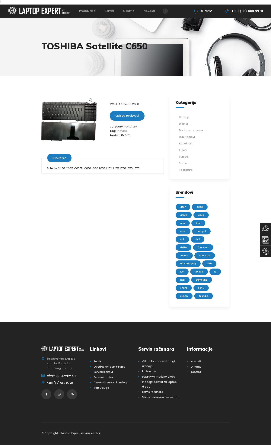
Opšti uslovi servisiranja (109, 367)
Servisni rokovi (103, 372)
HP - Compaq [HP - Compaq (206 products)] (188, 263)
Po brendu (149, 371)
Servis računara (152, 392)
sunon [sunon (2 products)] (184, 296)
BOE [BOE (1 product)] (198, 223)
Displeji (183, 124)
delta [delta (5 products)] (183, 247)
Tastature (130, 126)
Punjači (183, 157)
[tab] (59, 158)
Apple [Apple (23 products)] (183, 215)
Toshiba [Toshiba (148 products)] (203, 296)
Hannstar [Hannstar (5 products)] (204, 255)
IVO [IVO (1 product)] (182, 271)
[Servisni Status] (265, 251)
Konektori (185, 143)
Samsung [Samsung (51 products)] (201, 279)
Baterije (184, 117)
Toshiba (121, 131)
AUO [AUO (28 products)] (182, 223)
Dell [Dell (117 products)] (198, 239)
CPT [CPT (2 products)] (182, 239)
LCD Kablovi (187, 137)
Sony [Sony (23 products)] (201, 287)
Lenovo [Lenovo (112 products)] (199, 271)
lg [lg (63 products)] (215, 271)
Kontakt (195, 372)
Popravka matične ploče (158, 377)
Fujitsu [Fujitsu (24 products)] (184, 255)
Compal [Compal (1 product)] (201, 231)
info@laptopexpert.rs (61, 375)
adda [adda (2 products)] (200, 206)
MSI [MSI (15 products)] (182, 279)
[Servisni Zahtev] (265, 240)
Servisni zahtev (103, 377)
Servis (97, 361)
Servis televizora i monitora (160, 397)
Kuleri (182, 150)
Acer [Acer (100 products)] (183, 206)
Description (59, 158)
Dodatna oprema (191, 130)
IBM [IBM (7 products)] (209, 263)
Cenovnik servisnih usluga (111, 382)
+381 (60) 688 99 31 (60, 383)
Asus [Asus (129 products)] (201, 215)
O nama (195, 367)
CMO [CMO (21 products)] (183, 231)
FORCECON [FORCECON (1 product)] (203, 247)
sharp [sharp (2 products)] (183, 287)
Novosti (195, 361)
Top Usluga (101, 388)
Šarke (183, 163)
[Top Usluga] (265, 228)
